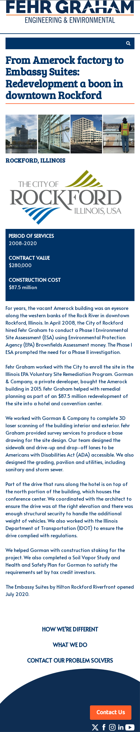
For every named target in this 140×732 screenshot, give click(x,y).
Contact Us (110, 712)
